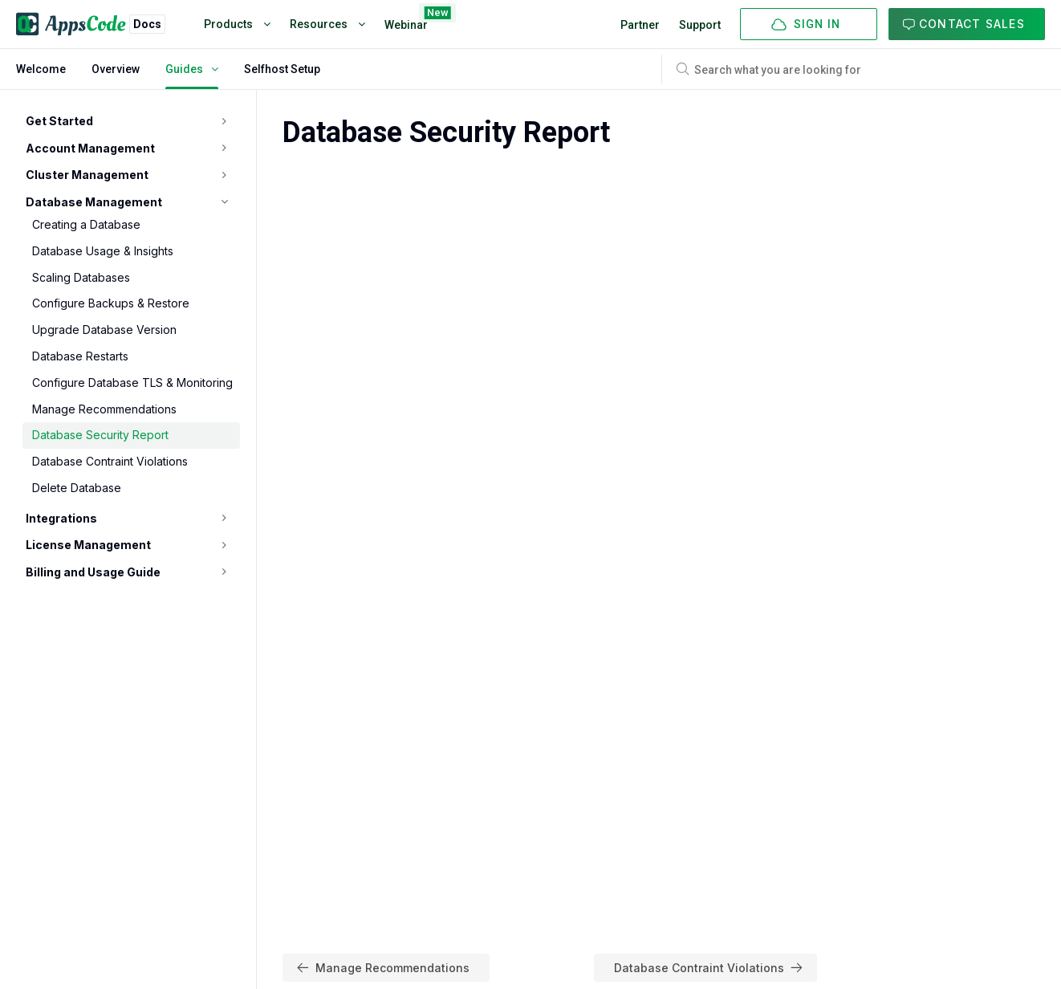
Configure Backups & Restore (110, 303)
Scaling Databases (81, 277)
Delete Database (76, 487)
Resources (327, 24)
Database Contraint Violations (110, 461)
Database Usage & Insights (102, 251)
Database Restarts (80, 356)
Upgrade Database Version (104, 329)
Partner (640, 24)
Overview (115, 69)
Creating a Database (86, 224)
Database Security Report (100, 435)
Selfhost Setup (282, 69)
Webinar (406, 21)
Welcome (41, 69)
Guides (191, 69)
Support (700, 24)
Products (237, 24)
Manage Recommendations (104, 409)
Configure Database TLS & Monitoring (132, 382)
